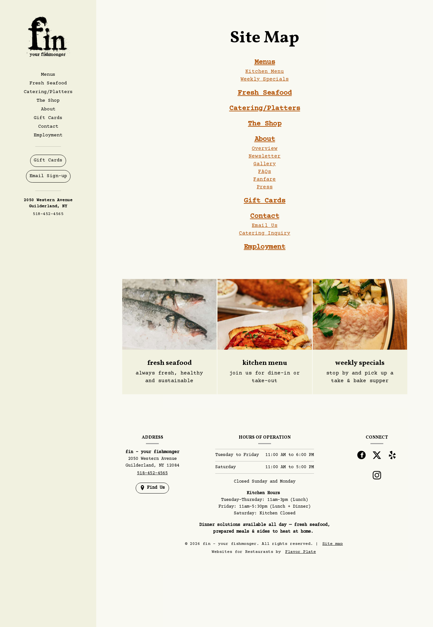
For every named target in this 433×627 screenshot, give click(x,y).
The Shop (48, 100)
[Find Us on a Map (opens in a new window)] (152, 488)
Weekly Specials (265, 79)
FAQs (264, 172)
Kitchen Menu (264, 71)
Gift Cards (48, 118)
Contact (48, 126)
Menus (264, 62)
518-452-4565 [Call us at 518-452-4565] (48, 214)
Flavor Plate (300, 552)
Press (265, 187)
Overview (264, 148)
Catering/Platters (48, 92)
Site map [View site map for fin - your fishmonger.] (332, 544)
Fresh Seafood (48, 83)
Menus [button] (48, 74)
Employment (48, 135)
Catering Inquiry (264, 233)
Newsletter (265, 156)
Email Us (264, 225)
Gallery (264, 164)
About (264, 139)
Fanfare (264, 179)
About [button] (48, 109)
